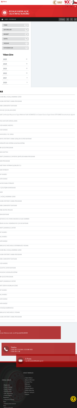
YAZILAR (15, 43)
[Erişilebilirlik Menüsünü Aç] (73, 399)
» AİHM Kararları (7, 404)
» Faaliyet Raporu (34, 388)
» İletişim (32, 394)
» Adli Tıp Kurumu (8, 406)
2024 (16, 64)
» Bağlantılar (6, 398)
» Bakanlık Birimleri (35, 380)
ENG (71, 6)
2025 (16, 59)
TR (75, 6)
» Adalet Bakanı (34, 378)
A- (71, 19)
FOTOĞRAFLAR (15, 48)
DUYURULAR (15, 30)
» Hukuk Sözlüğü (7, 400)
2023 (16, 69)
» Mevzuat (32, 384)
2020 (16, 83)
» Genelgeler (33, 386)
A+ (75, 19)
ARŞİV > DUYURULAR (10, 19)
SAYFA (15, 39)
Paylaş (62, 19)
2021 (16, 78)
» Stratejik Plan (34, 382)
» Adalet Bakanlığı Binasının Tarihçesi (35, 391)
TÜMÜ (15, 25)
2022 (16, 73)
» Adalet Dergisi (7, 402)
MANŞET (15, 34)
